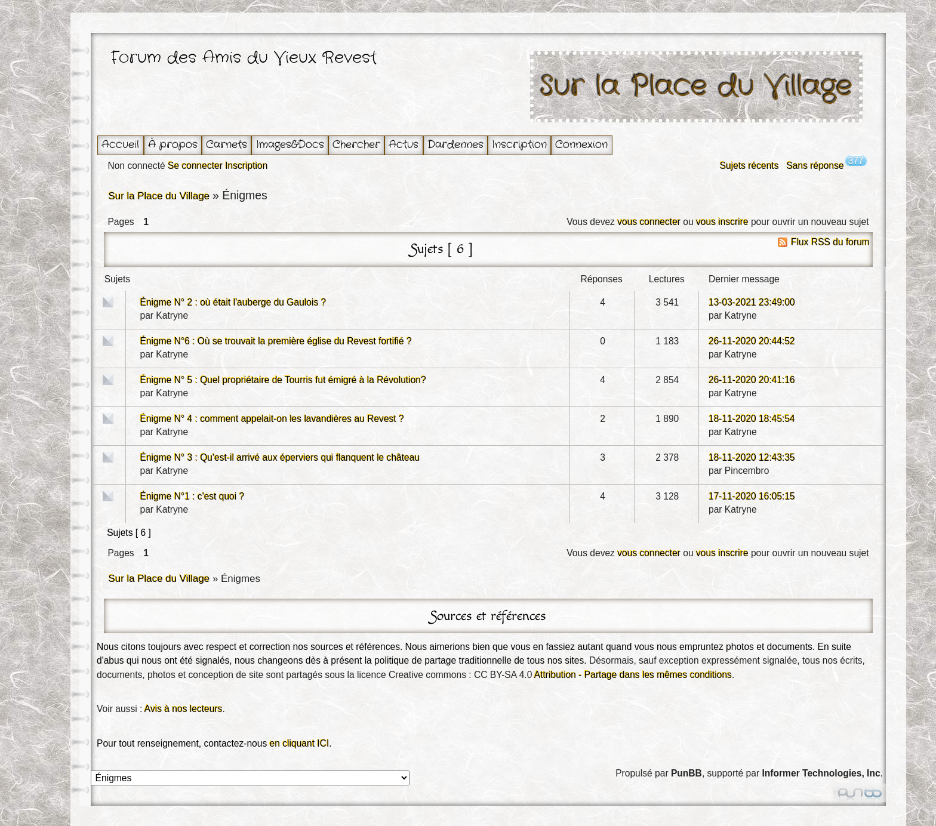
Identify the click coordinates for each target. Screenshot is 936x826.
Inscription (519, 145)
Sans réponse (814, 166)
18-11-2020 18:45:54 (752, 419)
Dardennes (455, 145)
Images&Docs (290, 145)
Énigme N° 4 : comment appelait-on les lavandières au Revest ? (272, 419)
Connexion (581, 145)
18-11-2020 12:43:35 (752, 457)
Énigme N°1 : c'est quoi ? (192, 496)
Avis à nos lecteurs (183, 709)
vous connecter (649, 222)
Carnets (226, 145)
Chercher (356, 145)
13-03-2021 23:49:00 (752, 302)
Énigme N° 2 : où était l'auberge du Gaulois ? (233, 302)
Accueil (120, 145)
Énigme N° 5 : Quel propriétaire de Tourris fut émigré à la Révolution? (283, 380)
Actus (403, 145)
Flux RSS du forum (830, 242)
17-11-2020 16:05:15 (752, 496)
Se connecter (195, 166)
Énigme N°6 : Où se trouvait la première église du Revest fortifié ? (275, 341)
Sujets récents (749, 166)
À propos (173, 145)
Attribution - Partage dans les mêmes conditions (633, 675)
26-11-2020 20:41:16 (752, 380)
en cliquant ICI (300, 743)
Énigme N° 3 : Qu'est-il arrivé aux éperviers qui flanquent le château (280, 457)
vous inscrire (722, 222)
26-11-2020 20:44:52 (752, 341)
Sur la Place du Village (696, 87)
